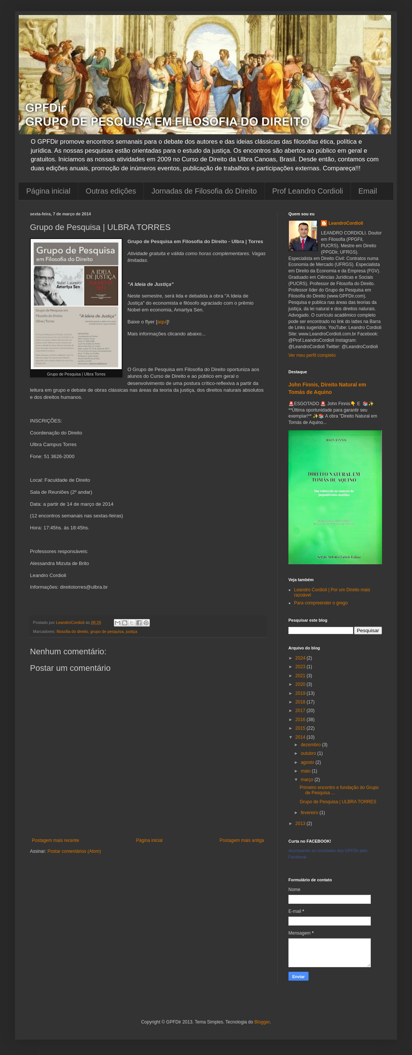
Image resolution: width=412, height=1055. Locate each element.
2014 (301, 737)
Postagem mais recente (55, 840)
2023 (301, 666)
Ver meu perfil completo (312, 355)
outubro (309, 753)
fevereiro (310, 812)
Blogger (262, 1022)
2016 (301, 719)
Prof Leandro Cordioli (307, 191)
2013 (301, 823)
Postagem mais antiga (241, 840)
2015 (301, 728)
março (308, 779)
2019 (301, 693)
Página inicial (48, 191)
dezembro (311, 744)
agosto (308, 762)
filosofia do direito (72, 631)
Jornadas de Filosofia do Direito (204, 191)
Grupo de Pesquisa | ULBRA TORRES (338, 801)
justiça (131, 631)
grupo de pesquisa (107, 631)
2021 (301, 675)
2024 (301, 658)
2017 (301, 710)
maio (306, 771)
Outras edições (111, 191)
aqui (162, 322)
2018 (301, 702)
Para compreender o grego (321, 603)
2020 (301, 684)
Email (367, 191)
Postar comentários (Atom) (74, 851)
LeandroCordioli (345, 223)
